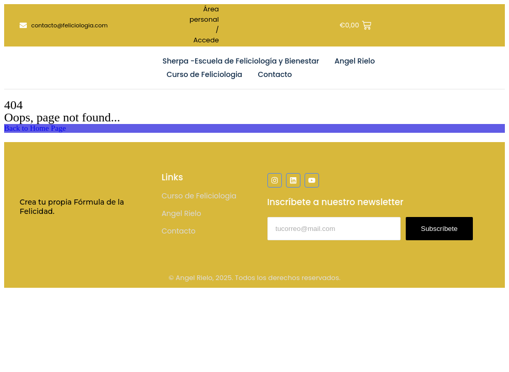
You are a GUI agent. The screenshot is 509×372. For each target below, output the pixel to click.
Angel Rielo (355, 61)
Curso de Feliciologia (205, 74)
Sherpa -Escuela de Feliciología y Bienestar (241, 61)
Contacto (275, 74)
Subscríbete (439, 229)
